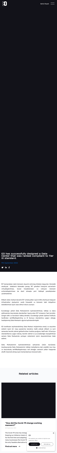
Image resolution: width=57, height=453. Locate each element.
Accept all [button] (34, 444)
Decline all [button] (47, 444)
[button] (41, 448)
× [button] (53, 433)
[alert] (41, 441)
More (36, 440)
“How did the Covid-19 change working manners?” (23, 424)
